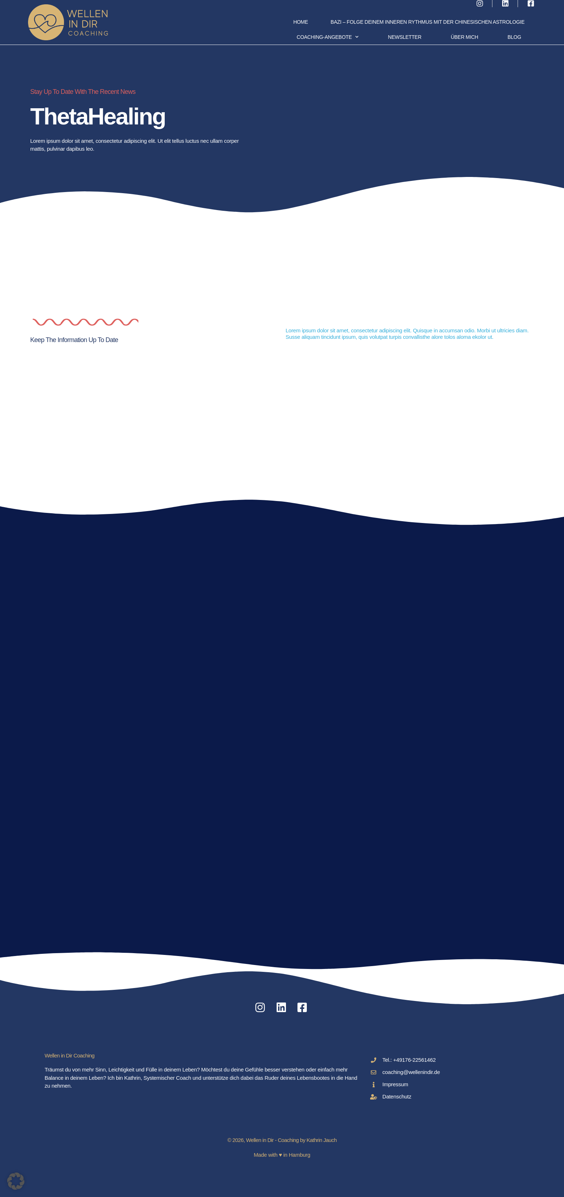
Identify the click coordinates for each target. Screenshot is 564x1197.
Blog (514, 37)
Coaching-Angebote (328, 37)
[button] (16, 1181)
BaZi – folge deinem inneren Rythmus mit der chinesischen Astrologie (427, 22)
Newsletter (405, 37)
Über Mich (464, 37)
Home (300, 22)
